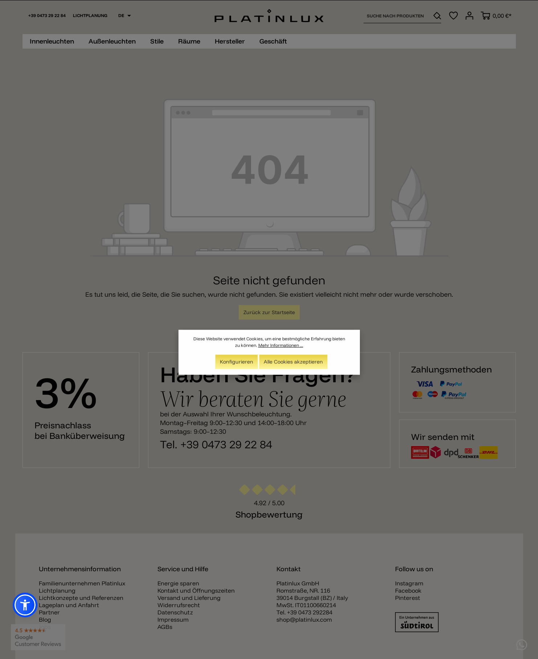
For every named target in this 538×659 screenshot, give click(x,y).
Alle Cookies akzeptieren (293, 364)
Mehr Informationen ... (280, 347)
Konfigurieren (236, 364)
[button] (25, 604)
